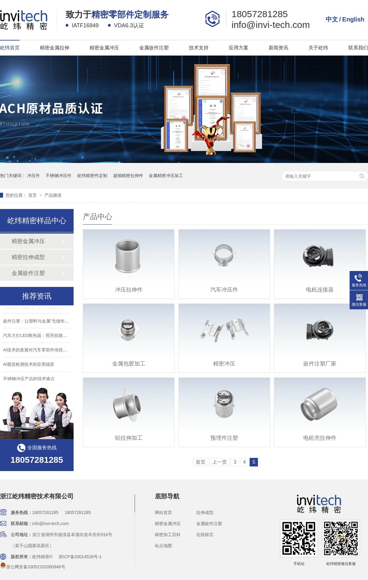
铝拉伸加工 (129, 438)
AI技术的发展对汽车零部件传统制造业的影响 (46, 351)
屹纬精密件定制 (92, 175)
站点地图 (163, 545)
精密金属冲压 (104, 47)
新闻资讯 (278, 47)
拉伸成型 (204, 512)
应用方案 (238, 47)
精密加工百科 (168, 534)
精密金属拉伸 (54, 47)
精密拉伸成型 (28, 257)
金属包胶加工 (128, 364)
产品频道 (53, 195)
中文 (332, 19)
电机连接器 (320, 290)
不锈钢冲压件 (58, 175)
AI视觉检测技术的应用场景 (28, 365)
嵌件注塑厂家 (319, 364)
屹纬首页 (10, 47)
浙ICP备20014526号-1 (80, 556)
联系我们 (358, 47)
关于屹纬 (318, 47)
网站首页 (163, 512)
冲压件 (33, 175)
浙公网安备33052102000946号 (32, 566)
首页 (33, 195)
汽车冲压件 (224, 290)
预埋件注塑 (224, 438)
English (353, 19)
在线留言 (204, 534)
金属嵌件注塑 (154, 47)
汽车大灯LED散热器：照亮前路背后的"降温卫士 (48, 336)
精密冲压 (224, 364)
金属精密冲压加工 (166, 175)
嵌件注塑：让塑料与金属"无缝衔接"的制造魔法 (47, 322)
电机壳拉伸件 (319, 438)
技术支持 (199, 47)
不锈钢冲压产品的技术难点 (29, 379)
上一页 (219, 462)
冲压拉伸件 (129, 290)
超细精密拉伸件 (128, 175)
